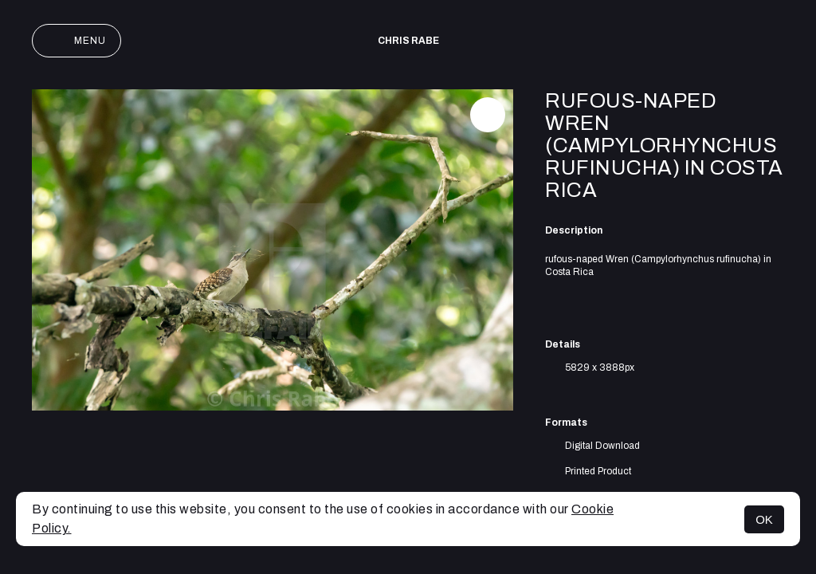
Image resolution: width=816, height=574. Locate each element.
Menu (76, 40)
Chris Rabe (408, 40)
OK (764, 519)
